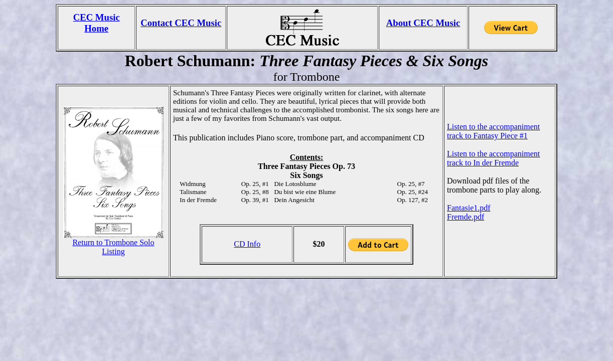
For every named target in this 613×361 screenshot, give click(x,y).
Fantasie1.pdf (469, 208)
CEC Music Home (96, 23)
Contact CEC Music (180, 23)
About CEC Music (423, 23)
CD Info (247, 244)
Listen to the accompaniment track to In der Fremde (493, 158)
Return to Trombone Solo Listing (113, 247)
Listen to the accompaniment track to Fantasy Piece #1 (493, 131)
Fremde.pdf (465, 217)
